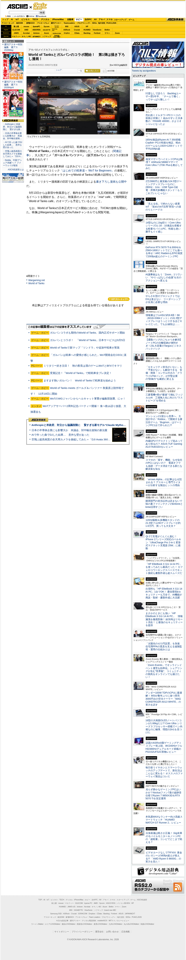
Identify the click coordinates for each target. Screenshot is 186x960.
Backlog (87, 33)
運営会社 (99, 931)
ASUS (76, 26)
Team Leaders (94, 917)
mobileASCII (102, 921)
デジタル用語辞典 (89, 921)
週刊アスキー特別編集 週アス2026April (13, 85)
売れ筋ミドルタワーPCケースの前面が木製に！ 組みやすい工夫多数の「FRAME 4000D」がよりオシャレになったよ (164, 120)
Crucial (77, 30)
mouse (26, 26)
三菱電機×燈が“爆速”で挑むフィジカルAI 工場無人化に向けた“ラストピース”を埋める (164, 397)
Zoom (117, 33)
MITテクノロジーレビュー (119, 921)
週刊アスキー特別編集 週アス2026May (13, 47)
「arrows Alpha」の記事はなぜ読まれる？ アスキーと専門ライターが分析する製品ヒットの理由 (164, 482)
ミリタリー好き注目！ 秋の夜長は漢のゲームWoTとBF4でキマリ (83, 365)
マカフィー (16, 36)
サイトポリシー (61, 931)
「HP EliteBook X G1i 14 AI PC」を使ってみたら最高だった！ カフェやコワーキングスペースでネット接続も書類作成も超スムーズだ (164, 568)
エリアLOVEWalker (52, 924)
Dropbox (67, 33)
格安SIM (19, 23)
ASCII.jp (17, 6)
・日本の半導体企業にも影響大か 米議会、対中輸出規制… (12, 136)
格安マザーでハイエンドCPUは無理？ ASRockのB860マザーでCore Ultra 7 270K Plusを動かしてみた (164, 164)
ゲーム (131, 20)
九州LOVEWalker (115, 924)
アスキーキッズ (8, 23)
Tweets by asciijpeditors (144, 70)
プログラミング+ (83, 23)
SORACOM (82, 914)
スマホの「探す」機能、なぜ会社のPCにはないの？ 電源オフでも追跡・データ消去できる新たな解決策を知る (164, 464)
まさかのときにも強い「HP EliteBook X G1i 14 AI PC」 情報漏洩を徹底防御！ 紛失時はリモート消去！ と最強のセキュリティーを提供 (164, 619)
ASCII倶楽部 (175, 19)
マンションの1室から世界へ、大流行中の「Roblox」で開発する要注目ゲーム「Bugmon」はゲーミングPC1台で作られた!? (164, 421)
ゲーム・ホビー (40, 6)
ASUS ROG (36, 30)
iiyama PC (88, 903)
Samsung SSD (56, 914)
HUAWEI (86, 30)
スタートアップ (120, 20)
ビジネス (25, 19)
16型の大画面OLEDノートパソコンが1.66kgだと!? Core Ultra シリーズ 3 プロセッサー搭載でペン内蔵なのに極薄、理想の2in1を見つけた (164, 726)
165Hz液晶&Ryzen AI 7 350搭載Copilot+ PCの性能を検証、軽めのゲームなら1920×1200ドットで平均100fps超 (164, 144)
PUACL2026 (111, 23)
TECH (35, 19)
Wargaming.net (36, 280)
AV (95, 19)
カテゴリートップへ (119, 299)
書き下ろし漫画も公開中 (111, 181)
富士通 (16, 26)
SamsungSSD (54, 29)
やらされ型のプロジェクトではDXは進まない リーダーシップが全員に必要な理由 (163, 299)
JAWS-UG (71, 907)
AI (12, 19)
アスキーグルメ (43, 23)
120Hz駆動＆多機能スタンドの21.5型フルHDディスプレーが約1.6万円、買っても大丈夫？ (163, 523)
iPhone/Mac (58, 19)
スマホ (109, 19)
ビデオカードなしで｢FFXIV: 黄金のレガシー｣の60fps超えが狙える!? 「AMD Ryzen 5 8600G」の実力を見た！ (164, 857)
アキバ (102, 19)
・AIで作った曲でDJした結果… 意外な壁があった (12, 145)
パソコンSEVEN (56, 26)
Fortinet (97, 33)
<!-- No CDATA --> (75, 244)
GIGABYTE (46, 30)
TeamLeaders (69, 23)
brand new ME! (110, 910)
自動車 (70, 19)
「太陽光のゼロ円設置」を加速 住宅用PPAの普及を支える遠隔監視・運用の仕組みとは (164, 646)
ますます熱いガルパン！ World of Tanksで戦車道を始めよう (80, 380)
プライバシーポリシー (82, 931)
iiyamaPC (36, 26)
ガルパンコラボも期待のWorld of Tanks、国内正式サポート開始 (87, 332)
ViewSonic (97, 30)
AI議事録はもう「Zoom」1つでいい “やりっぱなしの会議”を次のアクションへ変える (164, 277)
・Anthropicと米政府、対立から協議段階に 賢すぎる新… (12, 127)
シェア (59, 70)
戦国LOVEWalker (147, 924)
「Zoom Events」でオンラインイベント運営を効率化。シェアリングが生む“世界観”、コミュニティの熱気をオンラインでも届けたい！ (164, 671)
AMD (26, 30)
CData (76, 33)
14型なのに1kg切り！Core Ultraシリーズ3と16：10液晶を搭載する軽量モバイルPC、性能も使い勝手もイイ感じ (164, 227)
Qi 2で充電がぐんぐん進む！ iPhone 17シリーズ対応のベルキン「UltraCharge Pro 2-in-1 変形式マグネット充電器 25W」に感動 (163, 542)
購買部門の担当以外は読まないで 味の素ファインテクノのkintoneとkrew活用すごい (165, 503)
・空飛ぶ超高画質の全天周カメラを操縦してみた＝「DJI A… (13, 154)
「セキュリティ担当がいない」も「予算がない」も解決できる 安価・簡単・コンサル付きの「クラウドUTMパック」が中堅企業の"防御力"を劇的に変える (164, 373)
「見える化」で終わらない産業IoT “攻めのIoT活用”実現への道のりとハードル (163, 206)
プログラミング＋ (109, 917)
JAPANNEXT (36, 36)
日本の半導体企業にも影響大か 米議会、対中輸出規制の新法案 (69, 430)
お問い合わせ (112, 931)
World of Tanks (36, 283)
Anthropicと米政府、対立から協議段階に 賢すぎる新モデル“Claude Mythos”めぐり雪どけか (88, 424)
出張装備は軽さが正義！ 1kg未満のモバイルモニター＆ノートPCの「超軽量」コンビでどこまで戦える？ (164, 837)
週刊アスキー (56, 23)
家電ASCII (30, 23)
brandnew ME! (56, 36)
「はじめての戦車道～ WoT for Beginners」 (87, 170)
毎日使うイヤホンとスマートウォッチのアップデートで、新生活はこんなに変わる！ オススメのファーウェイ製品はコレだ (164, 772)
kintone (36, 33)
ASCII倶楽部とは (16, 169)
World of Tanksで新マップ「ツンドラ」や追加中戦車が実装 (85, 347)
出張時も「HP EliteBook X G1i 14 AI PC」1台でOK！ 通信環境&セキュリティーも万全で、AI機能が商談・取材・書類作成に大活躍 (164, 593)
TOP (40, 900)
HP (87, 26)
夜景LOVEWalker (100, 924)
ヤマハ (107, 33)
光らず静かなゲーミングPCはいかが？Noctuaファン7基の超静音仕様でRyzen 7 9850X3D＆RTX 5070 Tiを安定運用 (163, 794)
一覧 (80, 71)
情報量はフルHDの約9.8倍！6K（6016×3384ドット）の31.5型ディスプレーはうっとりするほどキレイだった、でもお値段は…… (164, 320)
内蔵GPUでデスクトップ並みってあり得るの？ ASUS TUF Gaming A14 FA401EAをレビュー (164, 443)
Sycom (47, 26)
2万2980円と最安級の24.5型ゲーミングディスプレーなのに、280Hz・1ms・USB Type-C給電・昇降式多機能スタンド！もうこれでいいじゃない (164, 187)
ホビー (79, 19)
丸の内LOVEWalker (131, 924)
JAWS (16, 33)
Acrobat (26, 33)
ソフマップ (46, 36)
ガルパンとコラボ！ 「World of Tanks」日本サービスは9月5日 (87, 340)
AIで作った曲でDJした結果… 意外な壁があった (61, 434)
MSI (66, 26)
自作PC (88, 19)
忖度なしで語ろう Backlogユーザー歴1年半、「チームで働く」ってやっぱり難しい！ (163, 96)
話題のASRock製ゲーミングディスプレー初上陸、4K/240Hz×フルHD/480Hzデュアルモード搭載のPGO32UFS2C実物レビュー (164, 747)
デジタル (45, 19)
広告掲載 (125, 931)
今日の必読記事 (62, 921)
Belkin (107, 30)
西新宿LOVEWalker (84, 924)
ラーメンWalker (37, 924)
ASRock (66, 30)
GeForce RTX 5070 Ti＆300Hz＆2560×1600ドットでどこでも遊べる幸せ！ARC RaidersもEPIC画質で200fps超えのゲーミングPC (164, 252)
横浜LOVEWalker (68, 924)
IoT (17, 19)
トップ (5, 19)
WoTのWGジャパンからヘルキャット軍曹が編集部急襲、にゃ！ (88, 398)
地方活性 (101, 23)
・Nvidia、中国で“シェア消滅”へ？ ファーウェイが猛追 (12, 163)
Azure (46, 33)
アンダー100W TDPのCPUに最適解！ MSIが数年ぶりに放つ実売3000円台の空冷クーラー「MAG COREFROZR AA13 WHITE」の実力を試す (164, 698)
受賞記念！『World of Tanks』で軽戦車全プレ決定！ (81, 372)
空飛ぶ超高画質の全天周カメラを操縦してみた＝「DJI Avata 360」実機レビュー (79, 439)
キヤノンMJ (26, 36)
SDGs (94, 23)
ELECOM (16, 30)
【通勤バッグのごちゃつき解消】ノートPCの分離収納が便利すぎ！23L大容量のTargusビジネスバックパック (164, 344)
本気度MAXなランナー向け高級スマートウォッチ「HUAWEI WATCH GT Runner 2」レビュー (164, 819)
